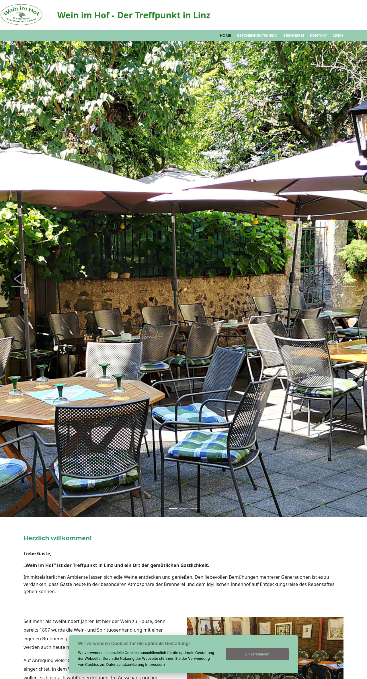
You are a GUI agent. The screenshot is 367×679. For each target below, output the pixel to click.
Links (338, 35)
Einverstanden (257, 654)
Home (225, 35)
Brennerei (293, 35)
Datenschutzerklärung (125, 664)
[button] (18, 279)
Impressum (155, 664)
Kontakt (318, 35)
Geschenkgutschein (257, 35)
